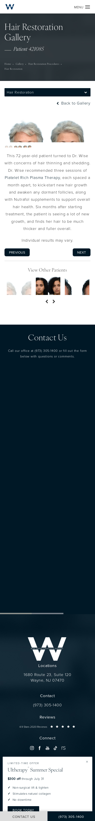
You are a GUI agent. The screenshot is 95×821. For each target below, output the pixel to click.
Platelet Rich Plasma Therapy (32, 177)
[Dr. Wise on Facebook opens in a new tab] (39, 747)
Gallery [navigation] (20, 64)
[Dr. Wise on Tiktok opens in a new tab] (55, 747)
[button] (87, 7)
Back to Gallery (73, 103)
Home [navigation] (8, 64)
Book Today (23, 810)
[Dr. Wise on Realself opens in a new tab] (63, 747)
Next (81, 252)
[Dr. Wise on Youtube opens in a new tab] (47, 747)
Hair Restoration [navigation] (14, 69)
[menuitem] (31, 747)
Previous (17, 252)
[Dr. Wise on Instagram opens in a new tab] (31, 747)
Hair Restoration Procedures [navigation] (43, 64)
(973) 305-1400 (46, 350)
